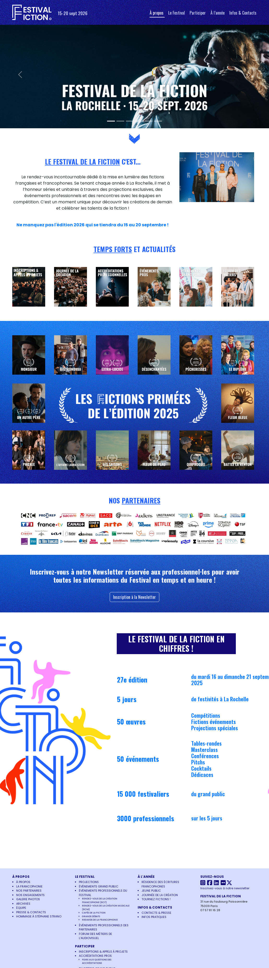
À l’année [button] (217, 13)
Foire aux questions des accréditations (96, 961)
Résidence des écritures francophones (160, 884)
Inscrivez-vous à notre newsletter (224, 888)
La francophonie (29, 886)
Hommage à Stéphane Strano (38, 916)
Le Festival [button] (176, 13)
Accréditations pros (95, 956)
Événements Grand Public (98, 886)
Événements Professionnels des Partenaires (103, 927)
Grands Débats (91, 916)
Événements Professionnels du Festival (103, 892)
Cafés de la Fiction (94, 912)
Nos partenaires (29, 890)
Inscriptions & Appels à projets (103, 951)
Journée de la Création (160, 895)
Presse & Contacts (31, 912)
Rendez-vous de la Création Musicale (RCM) (106, 907)
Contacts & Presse (156, 913)
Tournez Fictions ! (156, 899)
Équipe (21, 908)
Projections (89, 882)
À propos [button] (156, 13)
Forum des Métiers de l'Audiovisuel (95, 936)
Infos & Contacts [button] (242, 13)
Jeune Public (151, 890)
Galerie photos (28, 899)
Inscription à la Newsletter (134, 597)
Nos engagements (30, 895)
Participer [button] (198, 13)
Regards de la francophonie (100, 919)
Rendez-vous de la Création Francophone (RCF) (99, 900)
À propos (23, 882)
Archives (23, 904)
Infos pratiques (154, 917)
